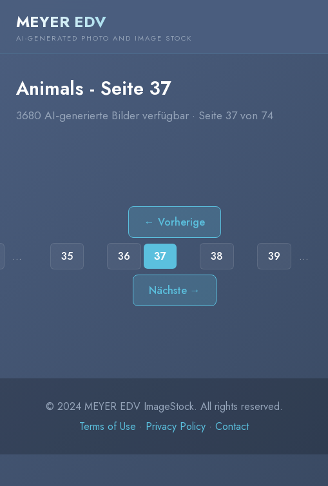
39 (274, 256)
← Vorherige (174, 222)
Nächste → (174, 290)
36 (124, 256)
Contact (232, 426)
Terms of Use (107, 426)
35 (67, 256)
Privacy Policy (176, 426)
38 (217, 256)
